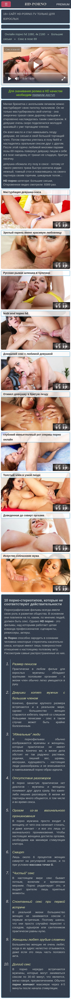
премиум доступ (43, 95)
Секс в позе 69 (27, 38)
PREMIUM (62, 4)
